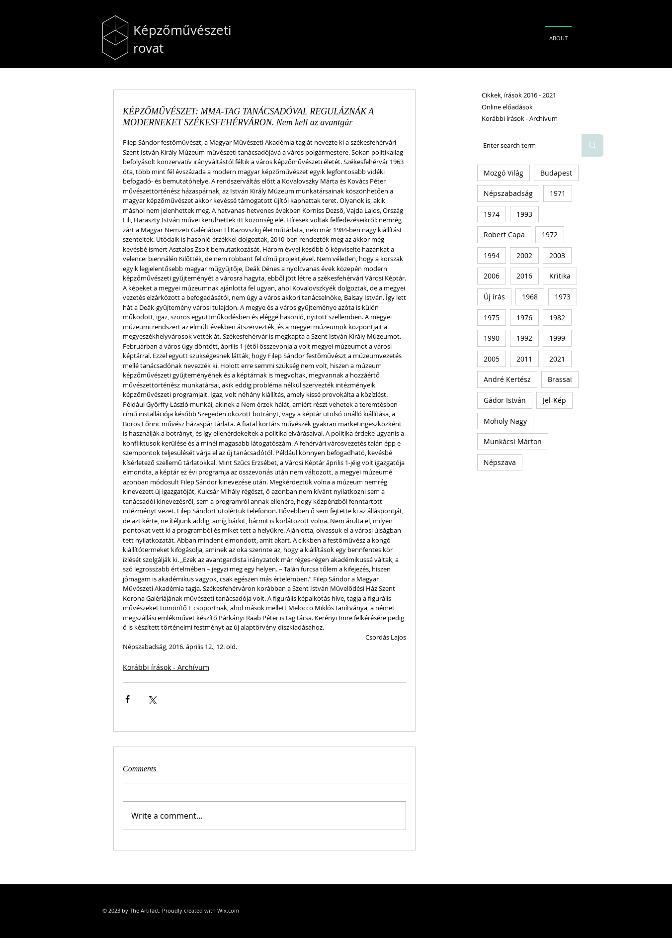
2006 (492, 276)
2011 (524, 359)
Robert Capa (504, 234)
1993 (524, 214)
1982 (557, 317)
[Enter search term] (522, 145)
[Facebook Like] (392, 873)
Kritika (560, 276)
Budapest (556, 173)
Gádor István (505, 400)
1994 (492, 255)
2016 (524, 276)
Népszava (500, 462)
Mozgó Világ (503, 173)
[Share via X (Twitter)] (152, 699)
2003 (557, 255)
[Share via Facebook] (127, 699)
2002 (524, 255)
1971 (558, 193)
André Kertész (507, 379)
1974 (492, 214)
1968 (530, 296)
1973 (563, 296)
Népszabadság (508, 193)
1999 (557, 338)
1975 (492, 317)
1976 (524, 317)
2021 (557, 359)
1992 (524, 338)
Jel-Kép (554, 400)
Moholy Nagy (505, 421)
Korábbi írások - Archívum (166, 667)
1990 (492, 338)
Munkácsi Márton (513, 441)
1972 (550, 234)
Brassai (560, 379)
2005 (492, 359)
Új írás (494, 296)
